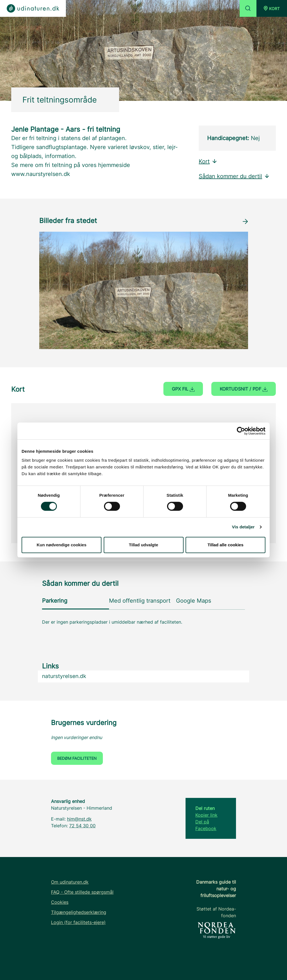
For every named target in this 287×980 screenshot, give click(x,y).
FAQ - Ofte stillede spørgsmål (82, 892)
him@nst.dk (79, 819)
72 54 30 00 (82, 825)
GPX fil (183, 389)
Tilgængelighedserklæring (78, 912)
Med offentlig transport (139, 600)
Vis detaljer (243, 526)
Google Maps (193, 600)
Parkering (54, 600)
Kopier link (206, 815)
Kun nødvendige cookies (62, 544)
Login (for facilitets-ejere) (78, 922)
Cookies (59, 902)
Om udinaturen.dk (70, 882)
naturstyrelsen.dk (64, 676)
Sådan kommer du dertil (234, 176)
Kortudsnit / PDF (243, 389)
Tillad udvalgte (143, 544)
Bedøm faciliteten (77, 758)
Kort (208, 161)
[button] (271, 8)
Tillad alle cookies (225, 544)
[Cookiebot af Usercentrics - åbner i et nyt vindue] (240, 431)
